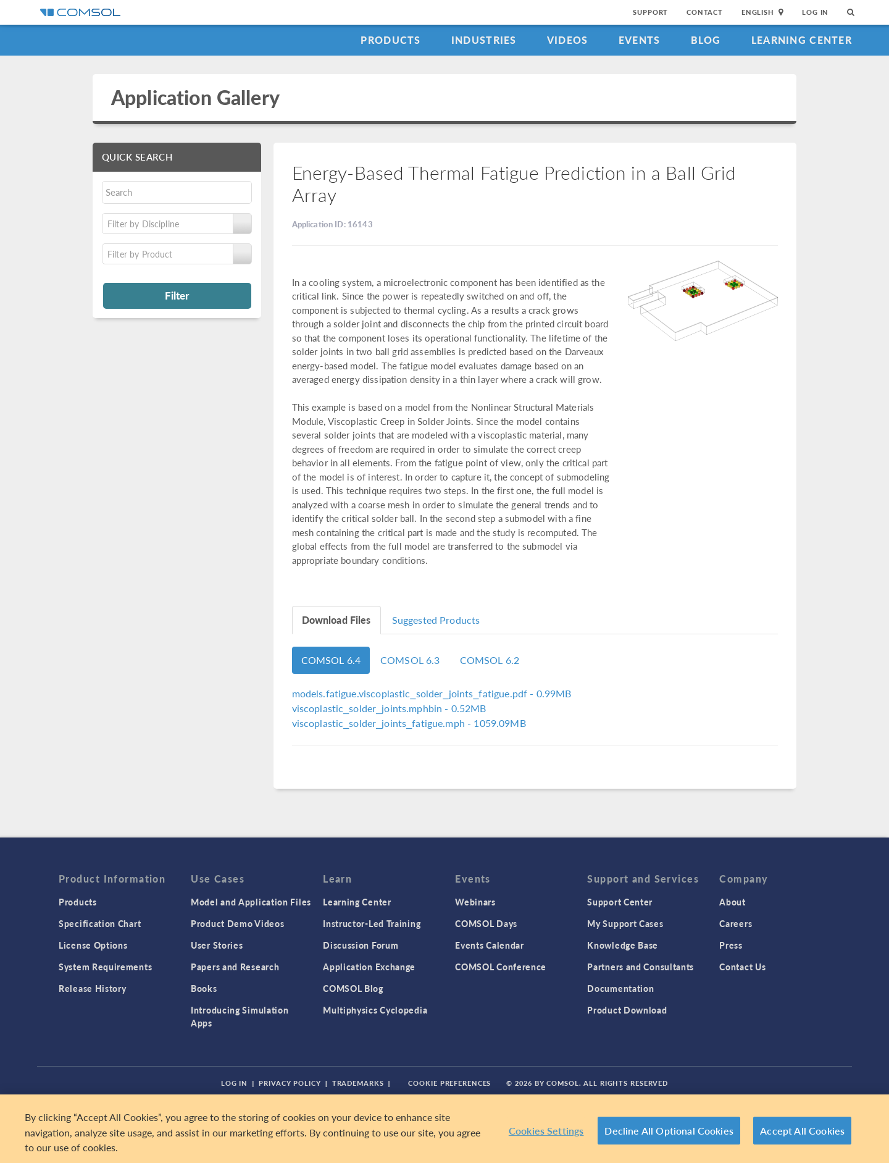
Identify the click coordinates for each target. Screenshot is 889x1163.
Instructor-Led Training (371, 923)
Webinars (475, 902)
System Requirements (105, 966)
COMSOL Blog (353, 988)
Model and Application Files (251, 902)
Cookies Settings (546, 1130)
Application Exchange (369, 966)
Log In (815, 12)
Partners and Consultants (640, 966)
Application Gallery (195, 97)
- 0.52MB (389, 708)
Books (204, 988)
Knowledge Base (622, 945)
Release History (93, 988)
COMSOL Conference (500, 966)
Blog (706, 40)
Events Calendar (489, 945)
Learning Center (801, 40)
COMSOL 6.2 (490, 660)
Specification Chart (100, 923)
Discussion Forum (360, 945)
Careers (735, 923)
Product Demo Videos (237, 923)
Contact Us (742, 966)
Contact (705, 12)
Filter (177, 295)
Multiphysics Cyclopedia (375, 1010)
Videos (567, 40)
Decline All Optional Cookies (668, 1130)
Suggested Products (436, 620)
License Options (93, 945)
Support (650, 12)
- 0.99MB (432, 693)
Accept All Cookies (802, 1130)
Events (640, 40)
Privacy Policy (289, 1083)
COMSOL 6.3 (410, 660)
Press (731, 945)
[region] (444, 1128)
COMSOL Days (486, 923)
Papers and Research (235, 966)
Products (390, 40)
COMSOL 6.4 (331, 660)
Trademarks (358, 1083)
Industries (484, 40)
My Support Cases (625, 923)
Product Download (627, 1010)
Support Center (620, 902)
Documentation (620, 988)
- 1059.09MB (409, 723)
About (732, 902)
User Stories (217, 945)
